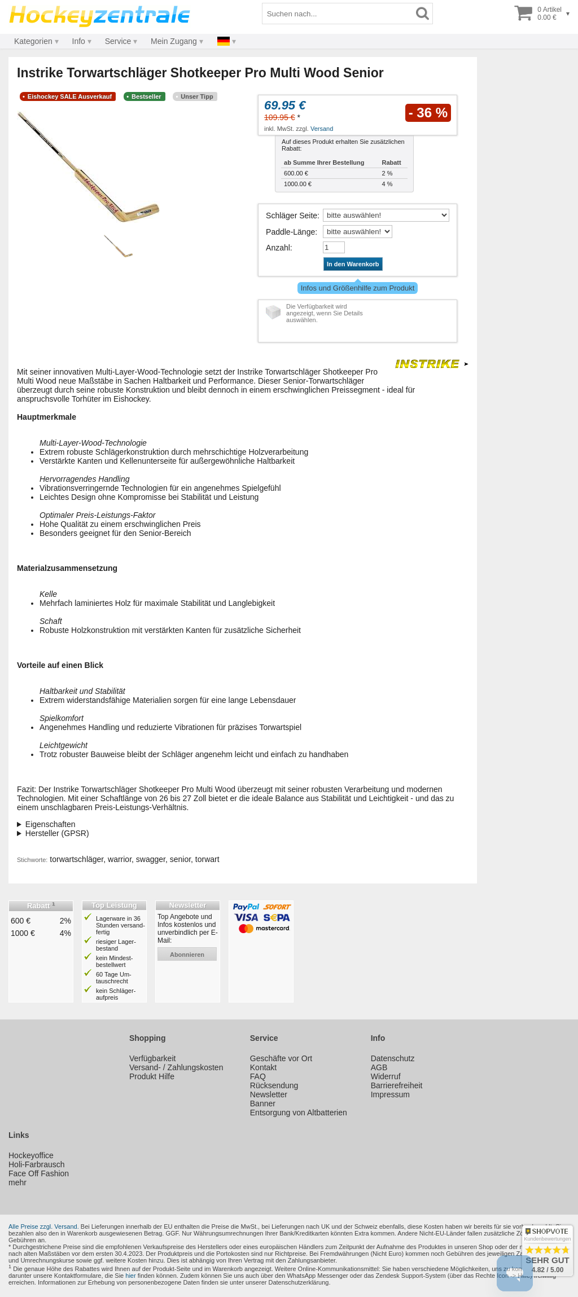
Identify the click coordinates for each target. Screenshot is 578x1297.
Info (78, 41)
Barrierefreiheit (397, 1085)
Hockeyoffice (31, 1155)
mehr (17, 1182)
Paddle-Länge (290, 231)
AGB (379, 1067)
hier (130, 1275)
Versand (321, 128)
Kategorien (33, 41)
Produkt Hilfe (151, 1076)
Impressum (390, 1094)
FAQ (258, 1076)
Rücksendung (274, 1085)
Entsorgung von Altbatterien (298, 1112)
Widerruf (386, 1076)
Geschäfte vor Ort (281, 1058)
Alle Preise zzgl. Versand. (43, 1226)
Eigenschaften (50, 824)
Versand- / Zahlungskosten (176, 1067)
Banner (262, 1103)
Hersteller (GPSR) (57, 833)
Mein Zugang (174, 41)
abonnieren (187, 954)
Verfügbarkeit (152, 1058)
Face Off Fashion (38, 1173)
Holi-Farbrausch (36, 1164)
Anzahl (278, 247)
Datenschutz (393, 1058)
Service (118, 41)
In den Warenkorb (353, 264)
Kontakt (263, 1067)
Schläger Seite (291, 215)
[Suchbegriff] (337, 13)
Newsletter (268, 1094)
